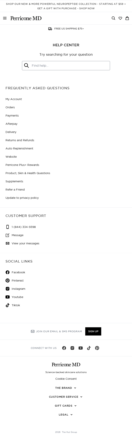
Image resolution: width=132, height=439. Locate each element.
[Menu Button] (5, 18)
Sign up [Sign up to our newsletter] (93, 331)
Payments (12, 115)
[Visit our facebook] (64, 348)
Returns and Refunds (20, 140)
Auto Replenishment (19, 148)
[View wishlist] (120, 18)
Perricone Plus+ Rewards (22, 164)
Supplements (14, 181)
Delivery (11, 131)
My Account (14, 99)
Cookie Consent (66, 378)
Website (11, 156)
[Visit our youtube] (80, 348)
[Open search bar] (113, 18)
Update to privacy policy (22, 197)
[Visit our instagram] (72, 348)
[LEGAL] (66, 414)
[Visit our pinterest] (97, 348)
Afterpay (11, 123)
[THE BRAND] (66, 388)
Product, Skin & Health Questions (28, 173)
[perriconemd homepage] (26, 18)
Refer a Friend (15, 189)
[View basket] (127, 18)
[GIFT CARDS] (66, 405)
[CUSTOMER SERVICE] (66, 397)
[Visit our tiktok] (89, 348)
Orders (10, 107)
